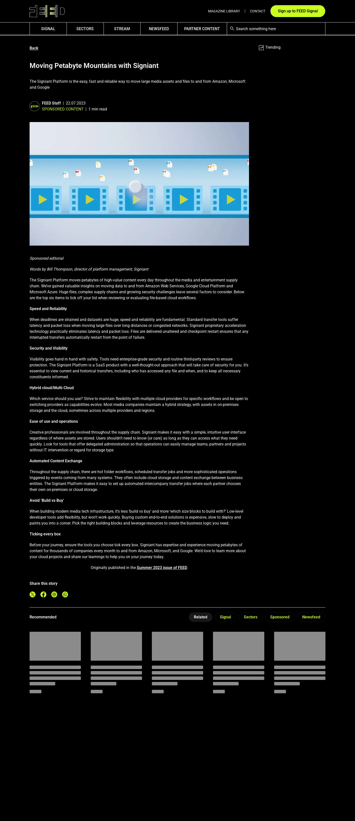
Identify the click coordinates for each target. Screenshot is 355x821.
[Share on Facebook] (43, 594)
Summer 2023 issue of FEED (162, 567)
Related (200, 617)
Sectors (85, 28)
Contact (257, 11)
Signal (225, 617)
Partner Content (202, 28)
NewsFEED (159, 28)
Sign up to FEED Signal (298, 11)
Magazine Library (224, 11)
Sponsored (279, 617)
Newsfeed (311, 617)
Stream (122, 28)
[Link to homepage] (47, 11)
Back (34, 48)
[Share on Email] (54, 594)
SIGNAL (48, 28)
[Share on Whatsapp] (65, 594)
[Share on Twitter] (33, 594)
